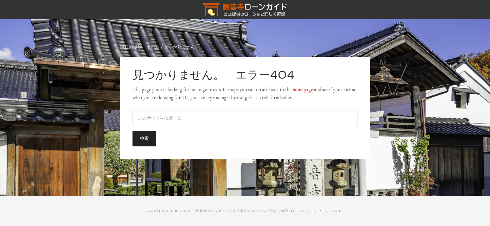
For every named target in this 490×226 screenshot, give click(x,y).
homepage (302, 89)
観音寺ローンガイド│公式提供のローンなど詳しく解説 (245, 9)
